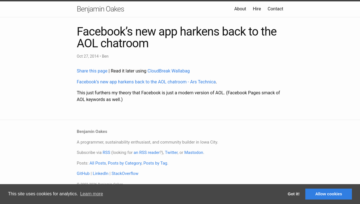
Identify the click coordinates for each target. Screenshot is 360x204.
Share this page (93, 71)
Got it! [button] (293, 194)
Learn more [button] (91, 193)
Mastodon (193, 152)
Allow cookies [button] (328, 194)
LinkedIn (100, 173)
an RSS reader (147, 152)
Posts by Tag (155, 163)
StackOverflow (125, 173)
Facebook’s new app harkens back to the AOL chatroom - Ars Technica (146, 82)
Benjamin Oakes (100, 9)
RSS (106, 152)
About (240, 8)
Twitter (171, 152)
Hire (257, 8)
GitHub (83, 173)
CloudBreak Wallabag (169, 71)
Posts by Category (124, 163)
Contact (275, 8)
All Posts (98, 163)
